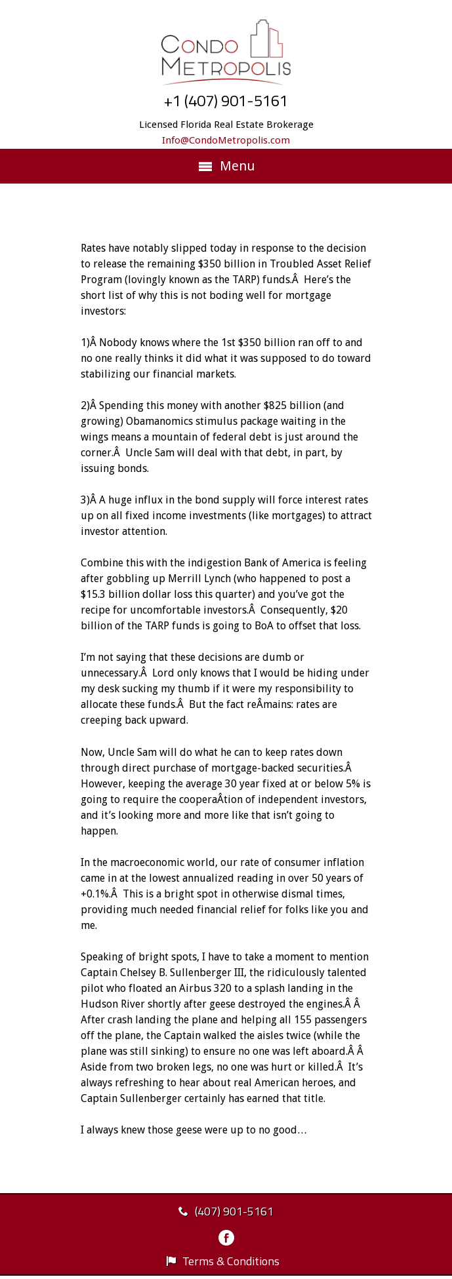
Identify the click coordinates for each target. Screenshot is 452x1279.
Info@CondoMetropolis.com (226, 140)
